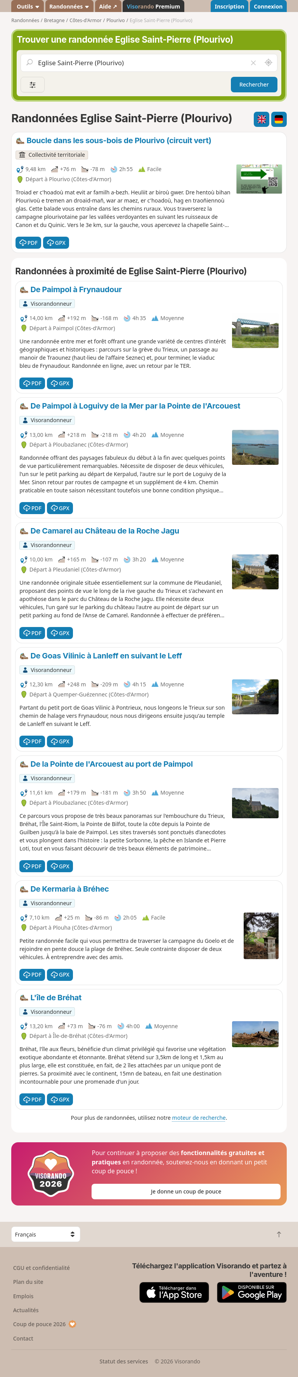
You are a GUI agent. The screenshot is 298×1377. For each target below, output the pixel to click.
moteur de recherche (199, 1117)
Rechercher (254, 84)
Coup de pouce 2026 (45, 1324)
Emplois (23, 1296)
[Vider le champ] (253, 63)
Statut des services (123, 1361)
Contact (23, 1338)
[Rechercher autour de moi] (268, 63)
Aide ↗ (108, 6)
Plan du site (28, 1281)
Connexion (268, 6)
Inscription (229, 6)
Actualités (26, 1310)
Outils (28, 6)
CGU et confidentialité (41, 1267)
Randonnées (69, 6)
